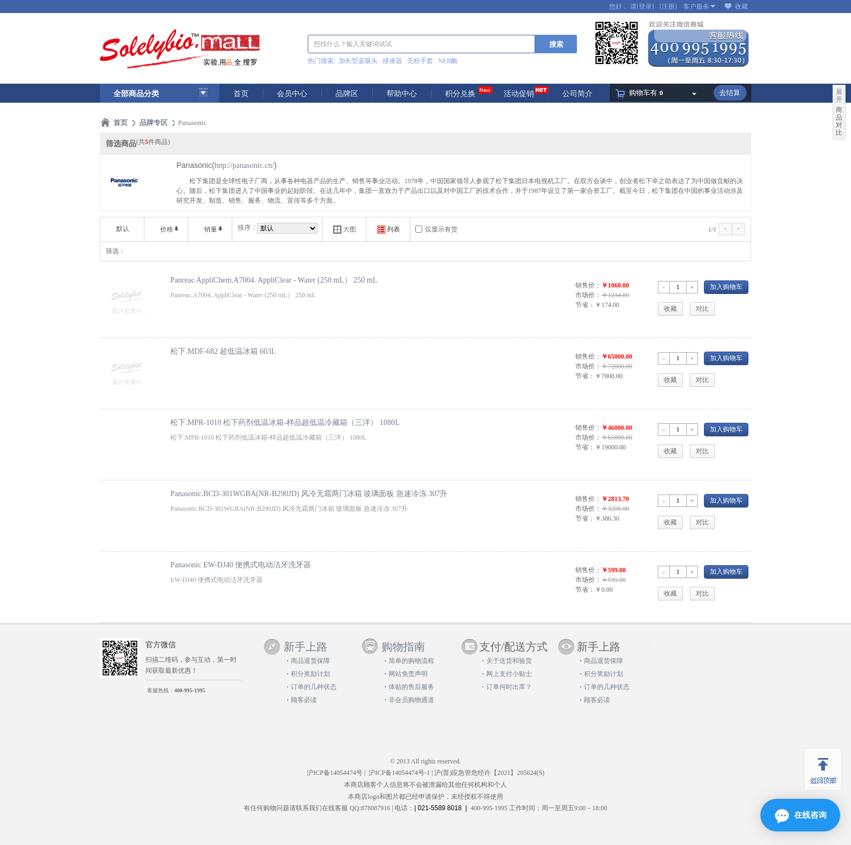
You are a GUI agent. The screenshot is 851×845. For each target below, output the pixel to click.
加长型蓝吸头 (358, 61)
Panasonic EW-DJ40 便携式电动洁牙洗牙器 (240, 564)
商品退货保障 (310, 661)
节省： (585, 305)
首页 (241, 94)
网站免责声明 (408, 674)
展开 (839, 95)
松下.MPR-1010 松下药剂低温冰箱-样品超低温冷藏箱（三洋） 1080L (284, 422)
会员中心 (292, 94)
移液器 (392, 61)
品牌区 (346, 94)
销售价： (588, 285)
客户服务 (696, 6)
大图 (344, 230)
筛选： (115, 251)
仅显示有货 (441, 229)
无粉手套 (420, 61)
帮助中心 (401, 94)
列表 (388, 230)
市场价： (588, 295)
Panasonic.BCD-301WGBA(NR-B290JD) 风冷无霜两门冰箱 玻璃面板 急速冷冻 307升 (308, 493)
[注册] (668, 6)
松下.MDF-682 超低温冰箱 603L (223, 351)
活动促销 (519, 94)
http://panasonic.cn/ (244, 165)
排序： (247, 227)
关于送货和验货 (509, 661)
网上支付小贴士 (509, 674)
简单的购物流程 (411, 661)
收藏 (741, 6)
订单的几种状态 (313, 687)
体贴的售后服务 (411, 687)
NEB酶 (448, 61)
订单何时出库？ (509, 687)
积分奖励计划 (310, 674)
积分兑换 (460, 94)
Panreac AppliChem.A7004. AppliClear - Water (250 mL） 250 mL (273, 280)
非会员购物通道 (411, 700)
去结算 (729, 93)
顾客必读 (304, 700)
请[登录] (642, 6)
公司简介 (577, 94)
